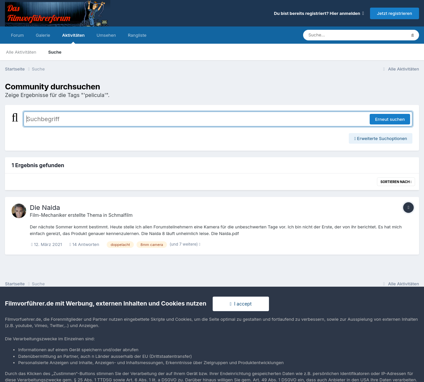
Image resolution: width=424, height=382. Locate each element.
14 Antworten (84, 244)
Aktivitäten (73, 38)
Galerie (43, 35)
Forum (17, 35)
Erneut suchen (390, 119)
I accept (241, 304)
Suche (54, 52)
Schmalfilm (120, 215)
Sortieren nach (396, 182)
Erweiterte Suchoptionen (380, 138)
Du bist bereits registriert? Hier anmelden (319, 13)
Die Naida (45, 208)
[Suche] (341, 35)
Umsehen (106, 35)
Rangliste (137, 35)
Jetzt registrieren (394, 13)
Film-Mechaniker (48, 215)
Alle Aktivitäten (21, 52)
